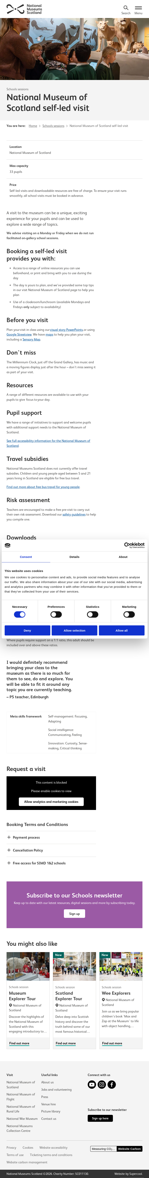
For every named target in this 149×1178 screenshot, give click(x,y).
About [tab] (123, 557)
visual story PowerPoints (66, 330)
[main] (74, 533)
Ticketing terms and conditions (51, 1155)
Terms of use (15, 1155)
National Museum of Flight (21, 1096)
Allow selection (74, 630)
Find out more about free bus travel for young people (43, 487)
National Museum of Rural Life (21, 1109)
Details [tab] (75, 557)
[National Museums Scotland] (24, 8)
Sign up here (100, 1118)
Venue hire (48, 1104)
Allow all (122, 630)
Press (44, 1097)
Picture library (50, 1111)
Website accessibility (54, 1148)
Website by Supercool (128, 1173)
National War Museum (22, 1119)
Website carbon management (27, 1162)
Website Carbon (129, 1148)
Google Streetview (19, 334)
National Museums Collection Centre (20, 1128)
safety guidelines (74, 514)
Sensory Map (31, 339)
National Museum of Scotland (21, 1084)
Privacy (11, 1148)
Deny (27, 630)
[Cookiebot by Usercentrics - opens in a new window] (127, 545)
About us (47, 1082)
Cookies (28, 1148)
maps (49, 334)
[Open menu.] (138, 10)
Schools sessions (17, 89)
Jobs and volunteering (56, 1089)
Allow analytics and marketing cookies (51, 802)
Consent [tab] (26, 557)
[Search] (126, 10)
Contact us (48, 1118)
